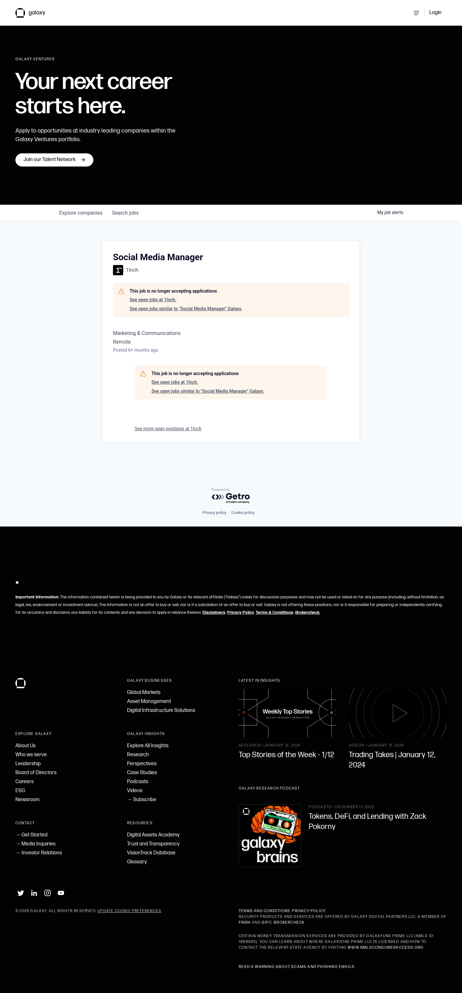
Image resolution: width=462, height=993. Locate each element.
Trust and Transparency (153, 844)
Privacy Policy (240, 612)
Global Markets (143, 692)
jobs (126, 228)
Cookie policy (242, 512)
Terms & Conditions (274, 612)
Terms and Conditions (264, 911)
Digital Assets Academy (153, 835)
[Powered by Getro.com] (231, 496)
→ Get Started (31, 835)
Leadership (28, 764)
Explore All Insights (147, 746)
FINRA (245, 922)
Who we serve (31, 755)
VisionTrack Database (151, 853)
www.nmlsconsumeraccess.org (385, 947)
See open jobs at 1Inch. (153, 314)
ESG (20, 791)
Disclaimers (213, 612)
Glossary (137, 862)
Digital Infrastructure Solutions (161, 710)
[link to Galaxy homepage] (35, 12)
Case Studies (142, 773)
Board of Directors (35, 773)
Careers (24, 782)
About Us (25, 746)
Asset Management (149, 701)
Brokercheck (307, 612)
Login (435, 13)
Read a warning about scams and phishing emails (297, 966)
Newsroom (27, 800)
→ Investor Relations (38, 853)
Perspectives (142, 764)
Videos (134, 791)
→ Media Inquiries (35, 844)
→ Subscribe (141, 800)
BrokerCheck (289, 922)
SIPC (267, 922)
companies (81, 228)
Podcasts (137, 782)
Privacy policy (214, 512)
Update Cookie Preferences (129, 911)
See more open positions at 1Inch (168, 443)
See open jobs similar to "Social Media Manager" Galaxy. (186, 323)
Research (138, 755)
